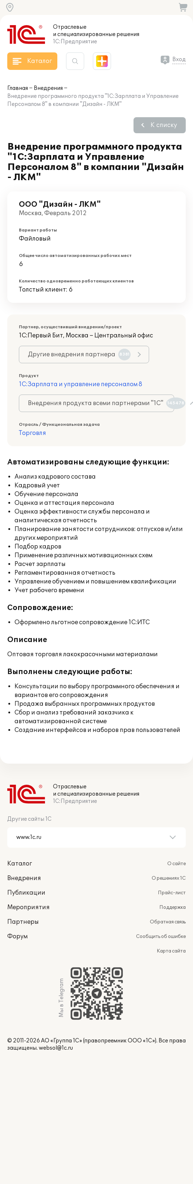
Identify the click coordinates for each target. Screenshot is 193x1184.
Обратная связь (168, 922)
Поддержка (172, 907)
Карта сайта (171, 951)
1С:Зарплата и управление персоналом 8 (80, 384)
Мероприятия (28, 907)
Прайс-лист (172, 893)
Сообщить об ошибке (161, 936)
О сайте (176, 864)
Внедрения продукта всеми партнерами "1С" (101, 403)
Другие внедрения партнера (79, 354)
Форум (17, 936)
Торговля (32, 433)
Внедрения (48, 88)
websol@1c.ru (56, 1048)
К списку (164, 125)
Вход (179, 59)
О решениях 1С (169, 878)
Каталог (19, 863)
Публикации (26, 892)
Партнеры (23, 922)
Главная (17, 88)
